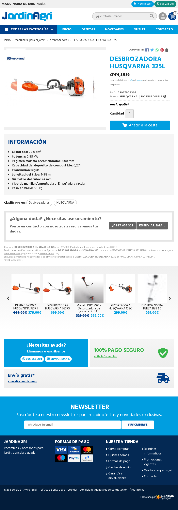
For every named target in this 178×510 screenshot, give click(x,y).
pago (139, 80)
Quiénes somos (118, 455)
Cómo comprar (118, 449)
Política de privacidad (52, 490)
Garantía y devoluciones (117, 476)
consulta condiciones (22, 382)
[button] (170, 299)
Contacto (150, 476)
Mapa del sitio (12, 490)
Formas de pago (119, 461)
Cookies (72, 490)
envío (130, 80)
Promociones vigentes (153, 462)
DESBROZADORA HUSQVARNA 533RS (57, 307)
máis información (105, 357)
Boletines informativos (153, 451)
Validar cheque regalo (158, 470)
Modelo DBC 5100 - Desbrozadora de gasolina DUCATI (89, 308)
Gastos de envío (119, 467)
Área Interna (137, 490)
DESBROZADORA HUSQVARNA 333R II (25, 307)
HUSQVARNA (46, 254)
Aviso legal (30, 490)
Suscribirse (137, 424)
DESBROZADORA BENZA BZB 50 (152, 307)
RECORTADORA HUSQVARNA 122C (120, 307)
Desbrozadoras (12, 254)
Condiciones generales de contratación (103, 490)
